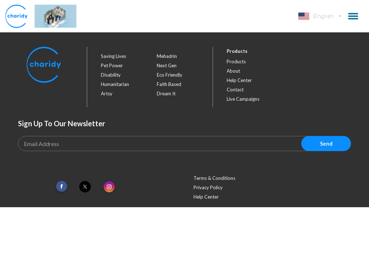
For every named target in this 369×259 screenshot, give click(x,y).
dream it (166, 93)
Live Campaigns (243, 99)
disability (111, 75)
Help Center (239, 80)
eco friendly (169, 75)
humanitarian (115, 84)
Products (236, 61)
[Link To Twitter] (85, 186)
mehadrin (167, 56)
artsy (106, 93)
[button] (353, 16)
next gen (167, 65)
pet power (112, 65)
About (233, 71)
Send (326, 143)
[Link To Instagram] (109, 187)
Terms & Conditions (214, 178)
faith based (169, 84)
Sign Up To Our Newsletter (61, 123)
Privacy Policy (208, 187)
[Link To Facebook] (62, 186)
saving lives (113, 56)
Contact (235, 89)
